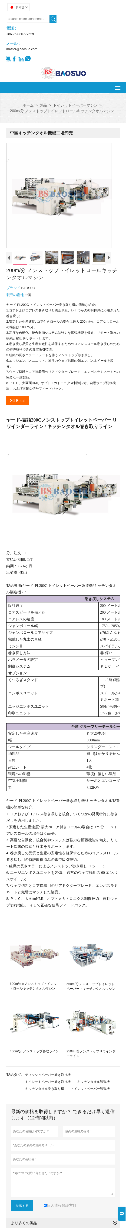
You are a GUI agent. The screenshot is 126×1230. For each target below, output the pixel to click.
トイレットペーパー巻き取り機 (48, 1082)
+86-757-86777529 (20, 34)
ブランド (13, 288)
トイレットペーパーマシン (75, 105)
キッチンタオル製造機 (93, 1082)
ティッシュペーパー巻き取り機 (48, 1075)
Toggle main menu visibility (118, 86)
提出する (22, 1205)
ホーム (28, 105)
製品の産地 (15, 295)
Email (17, 400)
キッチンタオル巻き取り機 (44, 1089)
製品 (43, 105)
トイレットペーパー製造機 (90, 1089)
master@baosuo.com (21, 49)
